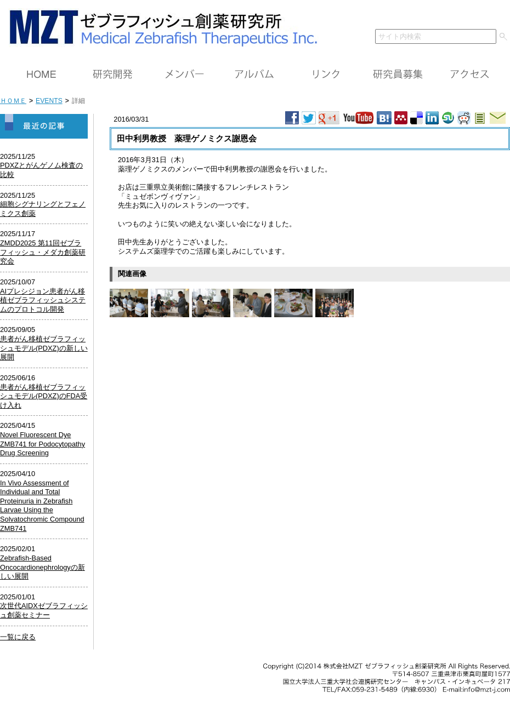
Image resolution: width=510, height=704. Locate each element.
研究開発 (112, 74)
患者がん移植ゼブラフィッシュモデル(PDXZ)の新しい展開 (44, 348)
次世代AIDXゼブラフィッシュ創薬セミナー (44, 610)
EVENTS (49, 101)
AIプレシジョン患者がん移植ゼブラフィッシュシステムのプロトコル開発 (43, 300)
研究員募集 (397, 74)
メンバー (183, 74)
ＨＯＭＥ (41, 74)
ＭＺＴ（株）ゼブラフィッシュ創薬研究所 (159, 26)
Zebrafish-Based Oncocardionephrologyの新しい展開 (42, 567)
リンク (326, 74)
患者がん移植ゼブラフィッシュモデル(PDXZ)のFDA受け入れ (43, 396)
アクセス (469, 74)
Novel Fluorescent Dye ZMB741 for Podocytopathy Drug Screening (42, 444)
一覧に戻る (18, 637)
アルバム (255, 74)
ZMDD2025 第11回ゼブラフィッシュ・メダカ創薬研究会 (43, 252)
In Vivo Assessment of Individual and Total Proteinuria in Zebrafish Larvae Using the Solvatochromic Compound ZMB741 (42, 506)
